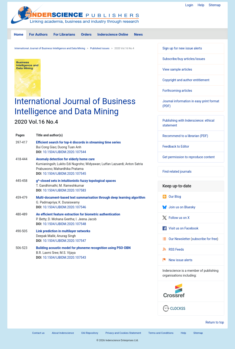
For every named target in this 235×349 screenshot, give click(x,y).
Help (201, 5)
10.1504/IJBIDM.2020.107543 (64, 257)
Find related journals (176, 171)
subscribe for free (204, 239)
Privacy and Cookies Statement (123, 333)
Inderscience (113, 34)
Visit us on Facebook (180, 228)
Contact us (38, 333)
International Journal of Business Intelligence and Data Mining (49, 48)
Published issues (99, 48)
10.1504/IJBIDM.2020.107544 (64, 152)
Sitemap (215, 5)
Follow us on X (176, 218)
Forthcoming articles (177, 90)
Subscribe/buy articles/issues (183, 59)
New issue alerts (177, 260)
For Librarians (64, 34)
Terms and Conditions (160, 333)
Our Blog (171, 196)
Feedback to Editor (175, 146)
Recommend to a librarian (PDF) (185, 136)
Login (189, 5)
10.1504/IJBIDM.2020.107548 (64, 224)
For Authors (38, 34)
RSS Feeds (173, 249)
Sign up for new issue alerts (182, 48)
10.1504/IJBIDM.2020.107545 (64, 173)
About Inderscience (63, 333)
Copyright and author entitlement (185, 80)
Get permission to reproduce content (188, 157)
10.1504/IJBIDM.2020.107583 (64, 190)
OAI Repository (89, 333)
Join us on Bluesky (178, 207)
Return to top (214, 322)
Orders (86, 34)
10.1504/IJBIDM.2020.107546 (64, 207)
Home (18, 34)
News (138, 34)
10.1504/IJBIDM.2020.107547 (64, 241)
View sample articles (177, 69)
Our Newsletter (177, 239)
